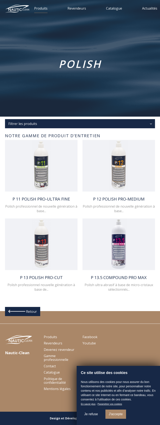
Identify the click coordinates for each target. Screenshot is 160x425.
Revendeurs (77, 8)
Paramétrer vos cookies (110, 404)
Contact (50, 366)
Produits (41, 8)
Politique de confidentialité (55, 380)
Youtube (89, 343)
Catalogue (114, 8)
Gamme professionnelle (56, 358)
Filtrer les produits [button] (22, 123)
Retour (22, 311)
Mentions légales (57, 388)
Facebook (90, 337)
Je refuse (91, 414)
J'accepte (116, 414)
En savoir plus (88, 404)
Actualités (149, 8)
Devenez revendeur (59, 349)
